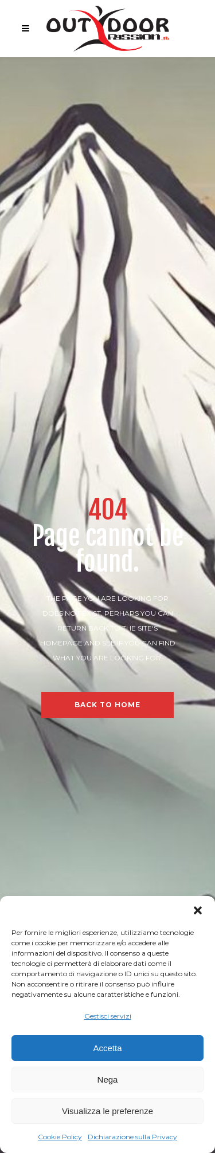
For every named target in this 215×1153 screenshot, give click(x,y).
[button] (198, 910)
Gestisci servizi (107, 1016)
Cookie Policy (60, 1136)
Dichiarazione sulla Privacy (132, 1136)
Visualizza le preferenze (107, 1111)
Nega (107, 1079)
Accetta (107, 1048)
